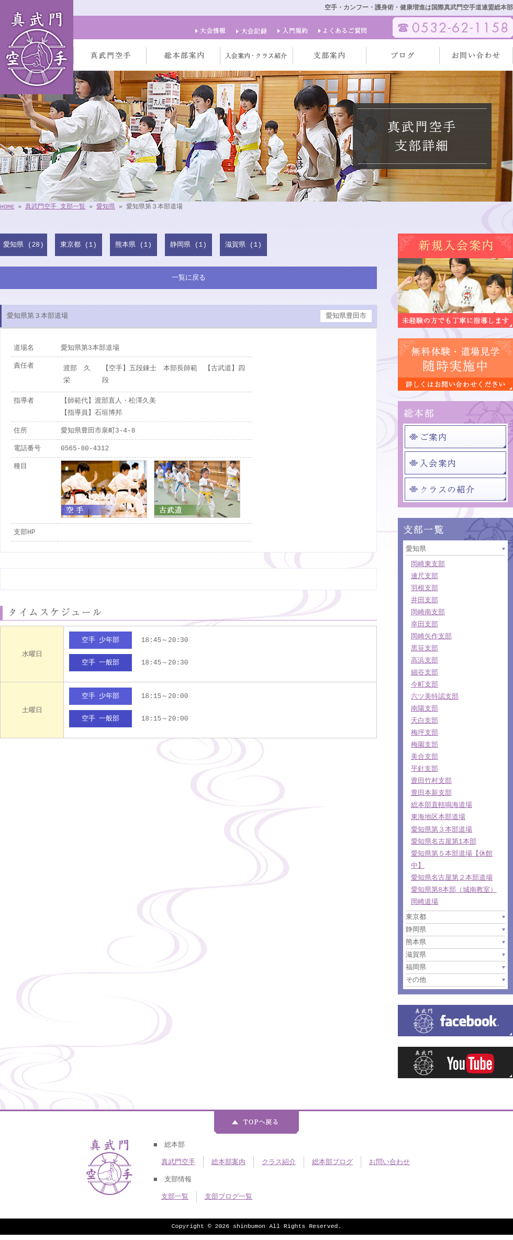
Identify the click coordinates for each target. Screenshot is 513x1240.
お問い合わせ (389, 1162)
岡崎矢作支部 (431, 636)
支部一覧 (174, 1196)
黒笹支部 (424, 648)
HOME (7, 207)
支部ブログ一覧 (228, 1196)
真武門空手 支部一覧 (55, 207)
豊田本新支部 (431, 793)
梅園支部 (424, 744)
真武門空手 (178, 1162)
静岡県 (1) (188, 244)
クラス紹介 (279, 1162)
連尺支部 (424, 576)
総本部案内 (228, 1162)
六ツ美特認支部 (435, 696)
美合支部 (424, 756)
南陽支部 (424, 708)
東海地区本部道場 (438, 817)
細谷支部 (424, 672)
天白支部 (424, 720)
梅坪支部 (424, 732)
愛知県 (105, 207)
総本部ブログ (332, 1162)
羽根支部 (424, 588)
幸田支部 (424, 624)
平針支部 (424, 768)
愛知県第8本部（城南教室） (454, 889)
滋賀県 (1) (243, 244)
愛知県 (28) (23, 244)
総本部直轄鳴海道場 (441, 805)
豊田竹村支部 (431, 780)
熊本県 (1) (133, 244)
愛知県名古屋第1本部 (443, 841)
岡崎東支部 (428, 564)
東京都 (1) (78, 244)
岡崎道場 (424, 901)
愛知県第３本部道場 (441, 829)
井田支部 (424, 600)
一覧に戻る (189, 277)
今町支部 (424, 684)
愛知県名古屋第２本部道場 (452, 877)
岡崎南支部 (428, 612)
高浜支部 (424, 660)
